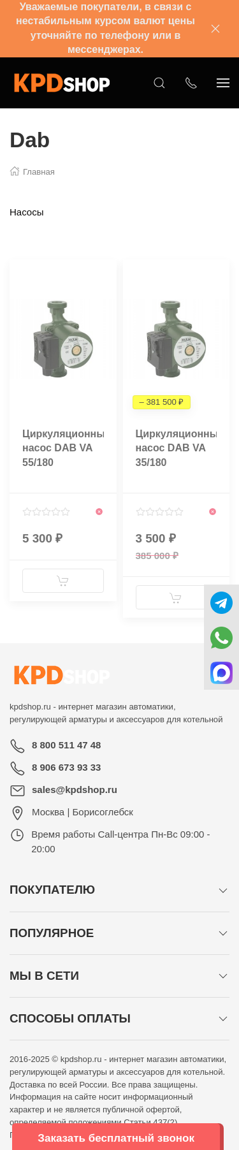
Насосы (26, 212)
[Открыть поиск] (159, 82)
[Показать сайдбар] (223, 82)
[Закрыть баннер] (215, 28)
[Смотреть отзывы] (46, 511)
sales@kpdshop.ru (74, 789)
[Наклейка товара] (19, 269)
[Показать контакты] (191, 82)
